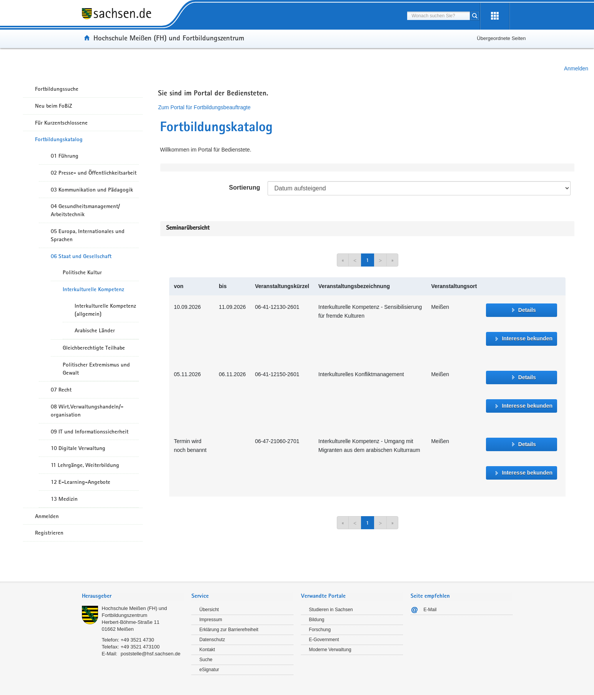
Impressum (211, 619)
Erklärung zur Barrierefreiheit (229, 629)
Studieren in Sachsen (331, 609)
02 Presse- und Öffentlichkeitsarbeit (93, 172)
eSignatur (209, 669)
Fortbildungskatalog (59, 139)
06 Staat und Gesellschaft (81, 256)
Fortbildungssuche (56, 88)
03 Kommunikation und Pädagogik (92, 189)
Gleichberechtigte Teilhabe (94, 347)
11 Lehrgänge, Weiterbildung (85, 465)
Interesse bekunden (527, 338)
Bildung (316, 619)
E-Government (324, 639)
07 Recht (61, 389)
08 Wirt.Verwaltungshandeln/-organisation (87, 410)
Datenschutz (212, 639)
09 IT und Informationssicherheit (89, 431)
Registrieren (49, 532)
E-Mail (430, 609)
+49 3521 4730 (137, 640)
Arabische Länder (95, 330)
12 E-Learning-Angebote (80, 481)
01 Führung (64, 155)
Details (527, 310)
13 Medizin (64, 498)
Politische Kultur (82, 272)
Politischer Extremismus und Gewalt (96, 368)
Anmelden (576, 68)
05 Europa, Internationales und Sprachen (88, 235)
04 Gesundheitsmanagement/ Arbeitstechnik (85, 210)
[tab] (133, 597)
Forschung (320, 629)
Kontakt (207, 649)
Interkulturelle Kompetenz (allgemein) (105, 309)
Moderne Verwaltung (330, 649)
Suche (206, 659)
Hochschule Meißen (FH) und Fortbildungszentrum (168, 37)
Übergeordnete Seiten (501, 38)
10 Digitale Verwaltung (78, 448)
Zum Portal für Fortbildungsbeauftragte (204, 107)
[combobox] (438, 15)
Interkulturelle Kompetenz (93, 289)
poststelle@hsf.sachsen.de (151, 654)
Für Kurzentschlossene (61, 122)
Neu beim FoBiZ (53, 105)
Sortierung (244, 187)
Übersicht (209, 609)
